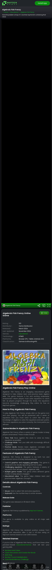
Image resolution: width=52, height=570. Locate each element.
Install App (42, 3)
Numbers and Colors (12, 544)
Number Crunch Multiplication (16, 551)
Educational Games (24, 539)
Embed (44, 307)
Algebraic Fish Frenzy (11, 299)
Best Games (26, 561)
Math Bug (8, 549)
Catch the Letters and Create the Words (20, 547)
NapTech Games (36, 505)
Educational (23, 328)
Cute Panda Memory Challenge (17, 553)
